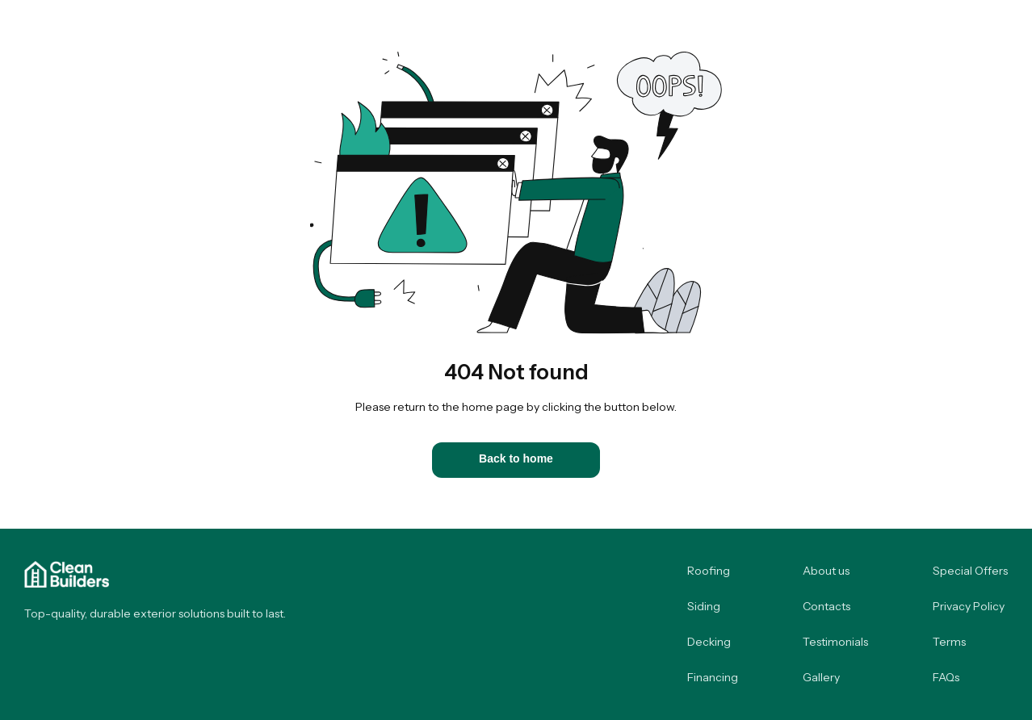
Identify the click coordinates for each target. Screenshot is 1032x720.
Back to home (516, 458)
